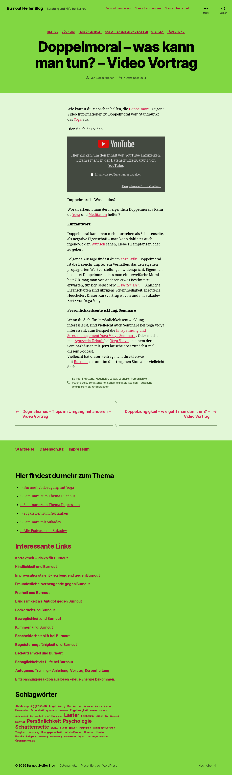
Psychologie (79, 382)
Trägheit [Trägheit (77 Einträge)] (20, 732)
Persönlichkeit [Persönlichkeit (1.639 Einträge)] (44, 721)
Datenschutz (51, 449)
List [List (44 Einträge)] (106, 716)
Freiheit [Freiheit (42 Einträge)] (103, 710)
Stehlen (157, 31)
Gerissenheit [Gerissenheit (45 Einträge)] (36, 716)
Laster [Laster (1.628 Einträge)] (71, 715)
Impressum (79, 449)
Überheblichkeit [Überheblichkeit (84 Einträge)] (25, 740)
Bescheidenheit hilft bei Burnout (42, 636)
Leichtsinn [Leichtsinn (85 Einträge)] (87, 716)
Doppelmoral (140, 109)
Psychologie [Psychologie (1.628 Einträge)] (77, 721)
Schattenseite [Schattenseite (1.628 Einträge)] (32, 727)
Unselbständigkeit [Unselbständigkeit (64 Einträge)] (25, 736)
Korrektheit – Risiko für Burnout (41, 558)
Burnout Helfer (105, 78)
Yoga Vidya (119, 341)
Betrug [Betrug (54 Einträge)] (61, 706)
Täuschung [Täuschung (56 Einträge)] (33, 732)
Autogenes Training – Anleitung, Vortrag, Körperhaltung (62, 670)
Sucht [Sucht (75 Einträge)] (63, 727)
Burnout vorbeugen (148, 8)
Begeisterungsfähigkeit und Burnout (46, 645)
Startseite (24, 449)
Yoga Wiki (129, 259)
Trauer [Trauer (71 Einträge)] (72, 727)
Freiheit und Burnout (32, 593)
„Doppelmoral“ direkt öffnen (141, 186)
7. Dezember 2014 (134, 78)
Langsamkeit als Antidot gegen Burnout (48, 601)
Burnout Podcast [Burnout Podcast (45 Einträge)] (103, 706)
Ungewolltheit (100, 386)
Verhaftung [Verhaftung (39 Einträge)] (43, 736)
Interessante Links (43, 546)
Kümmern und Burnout (34, 627)
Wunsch (98, 244)
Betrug (52, 31)
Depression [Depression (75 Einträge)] (22, 710)
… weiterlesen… (130, 285)
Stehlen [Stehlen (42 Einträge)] (54, 728)
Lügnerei (68, 31)
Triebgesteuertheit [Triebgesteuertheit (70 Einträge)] (104, 727)
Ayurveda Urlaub (89, 341)
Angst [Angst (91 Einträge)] (52, 706)
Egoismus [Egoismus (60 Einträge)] (51, 710)
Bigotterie (88, 378)
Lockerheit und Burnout (35, 610)
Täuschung (176, 31)
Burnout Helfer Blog (25, 8)
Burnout (81, 362)
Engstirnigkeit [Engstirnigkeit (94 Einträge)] (79, 710)
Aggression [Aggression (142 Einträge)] (38, 706)
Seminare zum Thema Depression (50, 505)
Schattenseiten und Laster (126, 31)
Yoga (78, 119)
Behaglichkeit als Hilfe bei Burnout (44, 662)
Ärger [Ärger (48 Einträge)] (81, 736)
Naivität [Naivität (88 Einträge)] (20, 721)
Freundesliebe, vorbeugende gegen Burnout (52, 584)
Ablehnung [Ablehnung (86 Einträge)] (22, 706)
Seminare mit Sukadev (40, 522)
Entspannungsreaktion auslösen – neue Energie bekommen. (65, 679)
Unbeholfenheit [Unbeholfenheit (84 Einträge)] (73, 732)
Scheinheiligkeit (117, 382)
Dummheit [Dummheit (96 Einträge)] (37, 710)
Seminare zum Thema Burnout (47, 496)
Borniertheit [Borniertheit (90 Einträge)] (75, 706)
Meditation (97, 214)
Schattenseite (97, 382)
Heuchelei (102, 378)
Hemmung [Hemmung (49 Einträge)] (56, 716)
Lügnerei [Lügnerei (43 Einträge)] (114, 716)
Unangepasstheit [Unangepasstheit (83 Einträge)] (51, 732)
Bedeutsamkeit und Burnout (38, 653)
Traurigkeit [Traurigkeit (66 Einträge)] (84, 727)
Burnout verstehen (118, 8)
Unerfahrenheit (81, 386)
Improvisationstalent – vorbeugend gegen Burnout (57, 575)
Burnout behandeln (177, 8)
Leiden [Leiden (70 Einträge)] (99, 716)
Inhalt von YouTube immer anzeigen (118, 174)
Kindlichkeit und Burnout (36, 567)
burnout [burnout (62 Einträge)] (88, 706)
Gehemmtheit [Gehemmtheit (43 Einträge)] (21, 716)
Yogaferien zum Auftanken (44, 513)
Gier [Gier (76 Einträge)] (47, 715)
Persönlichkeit (90, 31)
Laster (113, 378)
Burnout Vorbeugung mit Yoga (47, 487)
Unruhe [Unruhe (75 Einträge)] (100, 732)
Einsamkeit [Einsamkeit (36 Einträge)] (63, 711)
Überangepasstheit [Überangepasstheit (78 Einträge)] (97, 736)
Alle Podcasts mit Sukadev (43, 531)
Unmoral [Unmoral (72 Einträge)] (89, 732)
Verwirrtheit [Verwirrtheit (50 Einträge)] (69, 736)
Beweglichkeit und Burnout (38, 618)
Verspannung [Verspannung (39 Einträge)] (56, 736)
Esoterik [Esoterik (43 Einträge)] (94, 710)
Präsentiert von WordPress (99, 765)
